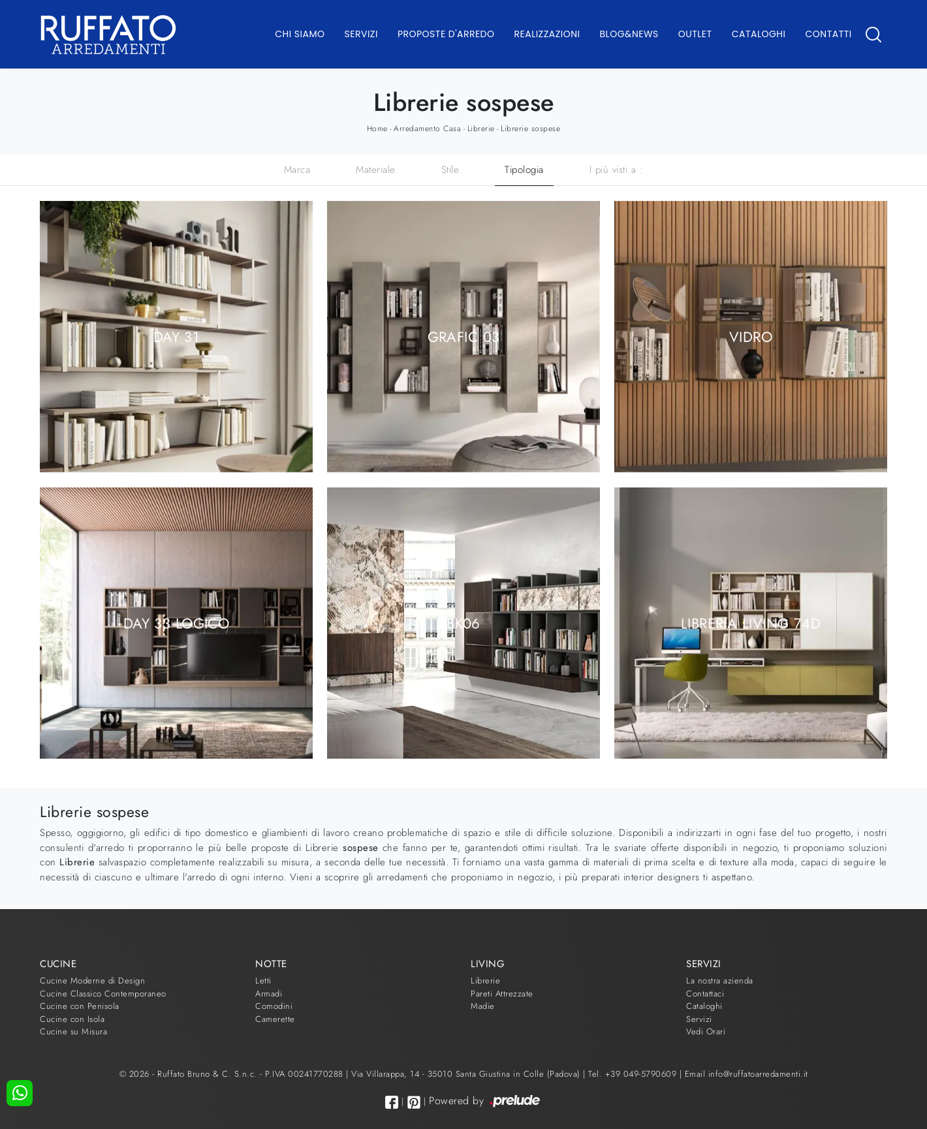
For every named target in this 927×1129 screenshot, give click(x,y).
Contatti (828, 33)
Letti (263, 980)
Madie (483, 1006)
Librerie (481, 128)
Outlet (695, 33)
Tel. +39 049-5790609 (634, 1074)
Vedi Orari (705, 1031)
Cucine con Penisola (79, 1006)
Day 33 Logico (176, 622)
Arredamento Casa (427, 128)
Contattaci (705, 993)
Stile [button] (450, 169)
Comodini (273, 1006)
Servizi (361, 33)
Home (377, 128)
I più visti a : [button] (616, 169)
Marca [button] (297, 169)
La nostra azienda (719, 980)
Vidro (750, 336)
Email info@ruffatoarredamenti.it (746, 1074)
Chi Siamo (299, 33)
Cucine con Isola (72, 1019)
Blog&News (629, 33)
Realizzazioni (547, 33)
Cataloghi (759, 33)
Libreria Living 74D (751, 622)
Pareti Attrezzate (502, 993)
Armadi (268, 993)
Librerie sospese (530, 128)
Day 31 (176, 336)
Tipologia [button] (524, 169)
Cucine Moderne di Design (92, 980)
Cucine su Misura (73, 1031)
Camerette (275, 1019)
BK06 (463, 622)
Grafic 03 (464, 336)
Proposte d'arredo (446, 33)
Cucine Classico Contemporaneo (103, 993)
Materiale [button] (376, 169)
